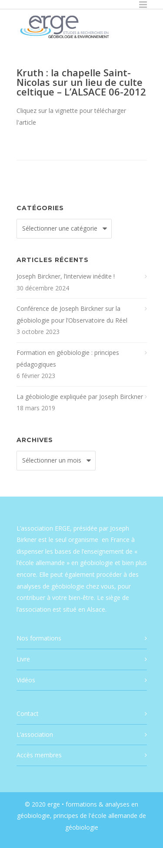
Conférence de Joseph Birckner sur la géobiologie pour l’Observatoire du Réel (72, 314)
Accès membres (39, 755)
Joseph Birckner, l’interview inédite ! (66, 276)
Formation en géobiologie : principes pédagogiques (68, 358)
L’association (35, 734)
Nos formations (39, 638)
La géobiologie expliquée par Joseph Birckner (80, 396)
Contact (28, 713)
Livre (23, 659)
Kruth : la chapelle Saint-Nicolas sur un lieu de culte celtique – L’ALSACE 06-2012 (81, 82)
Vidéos (26, 680)
